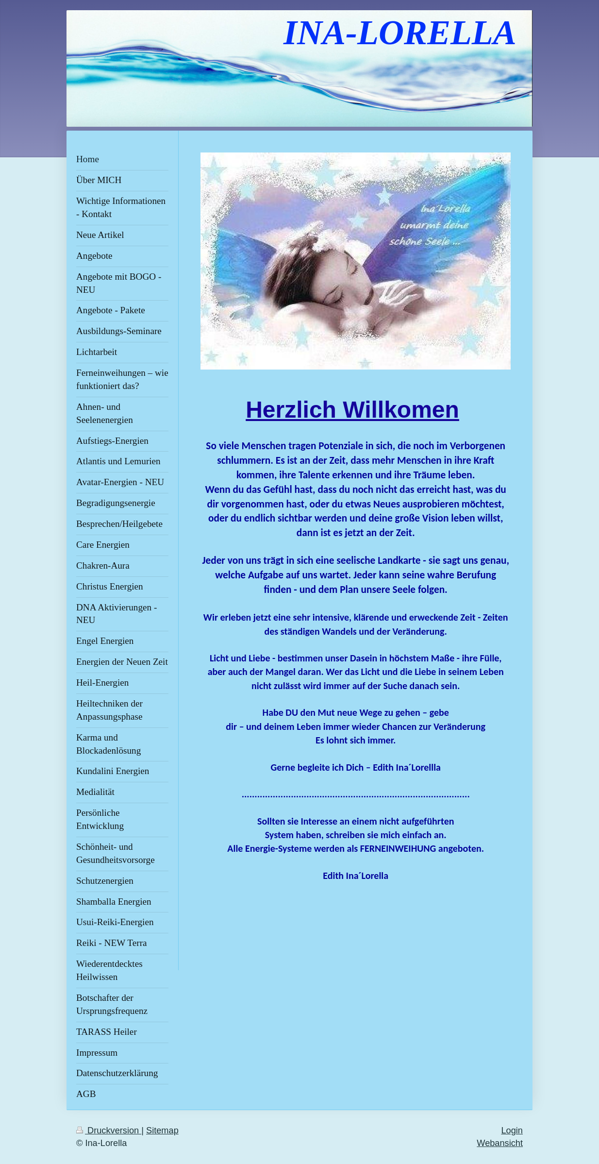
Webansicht (500, 1143)
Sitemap (162, 1130)
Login (512, 1130)
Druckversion (108, 1130)
